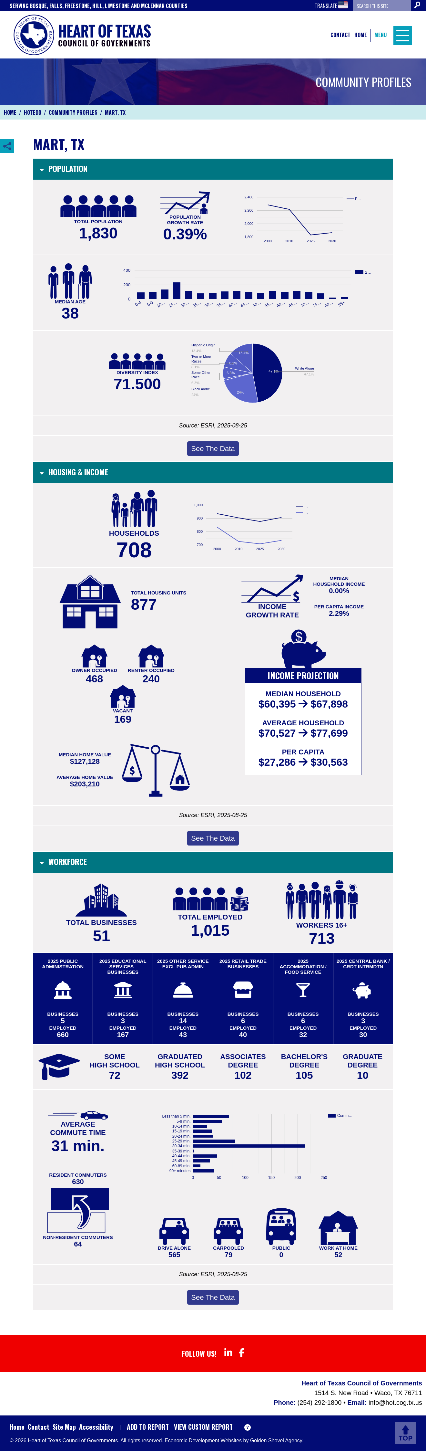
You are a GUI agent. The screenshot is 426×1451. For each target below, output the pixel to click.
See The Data (213, 449)
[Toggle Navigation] (401, 35)
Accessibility (96, 1427)
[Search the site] (382, 5)
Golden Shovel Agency (276, 1440)
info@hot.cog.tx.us (395, 1402)
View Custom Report (203, 1427)
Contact (340, 35)
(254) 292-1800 (320, 1402)
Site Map (64, 1427)
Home (360, 35)
